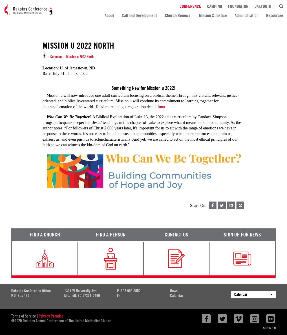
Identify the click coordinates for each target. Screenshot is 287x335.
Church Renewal (178, 15)
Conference (190, 6)
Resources (275, 15)
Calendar (56, 57)
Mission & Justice (213, 15)
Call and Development (139, 15)
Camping (214, 6)
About (109, 15)
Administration (246, 15)
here (161, 106)
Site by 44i (269, 327)
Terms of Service (23, 316)
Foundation (238, 6)
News (174, 290)
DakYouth (262, 6)
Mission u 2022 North (80, 57)
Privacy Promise (51, 316)
